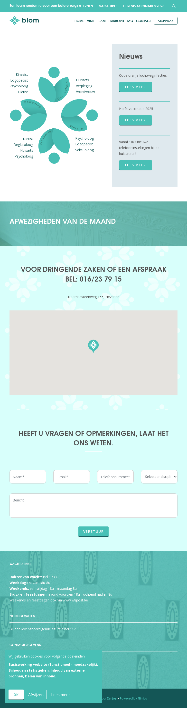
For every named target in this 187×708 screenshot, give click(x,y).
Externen (85, 5)
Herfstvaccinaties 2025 (143, 5)
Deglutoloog (23, 144)
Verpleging (84, 85)
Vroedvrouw (85, 91)
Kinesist (22, 74)
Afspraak (166, 20)
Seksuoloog (84, 150)
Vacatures (108, 5)
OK (16, 694)
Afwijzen (36, 694)
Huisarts (82, 80)
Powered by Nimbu (133, 698)
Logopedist (19, 80)
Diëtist (23, 92)
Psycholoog (18, 86)
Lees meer (135, 86)
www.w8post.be (75, 600)
